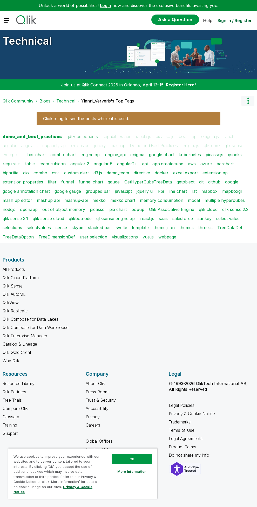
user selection (93, 236)
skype (77, 227)
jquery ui (145, 191)
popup (137, 209)
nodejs (9, 209)
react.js (147, 218)
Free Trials (12, 400)
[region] (82, 473)
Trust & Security (101, 400)
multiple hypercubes (225, 200)
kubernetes (190, 154)
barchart (225, 163)
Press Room (97, 391)
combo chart (63, 154)
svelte (121, 227)
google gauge (68, 191)
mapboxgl (232, 191)
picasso (97, 209)
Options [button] (247, 101)
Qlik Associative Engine (171, 209)
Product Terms (182, 446)
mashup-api (76, 200)
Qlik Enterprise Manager (25, 335)
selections (12, 227)
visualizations (125, 236)
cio (26, 172)
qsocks (235, 154)
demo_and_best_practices (32, 136)
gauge (114, 181)
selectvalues (39, 227)
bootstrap (188, 136)
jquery (100, 145)
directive (142, 172)
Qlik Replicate (15, 310)
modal (194, 200)
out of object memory (63, 209)
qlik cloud (208, 209)
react (228, 136)
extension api (215, 172)
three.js (205, 227)
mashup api (48, 200)
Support (10, 433)
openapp (29, 209)
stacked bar (99, 227)
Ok (132, 459)
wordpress (13, 154)
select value (228, 218)
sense (61, 227)
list (194, 191)
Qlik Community (18, 101)
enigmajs (190, 145)
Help (207, 20)
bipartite (10, 172)
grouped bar (98, 191)
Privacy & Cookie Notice (192, 413)
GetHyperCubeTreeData (148, 181)
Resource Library (19, 383)
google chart (161, 154)
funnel (67, 181)
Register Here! (181, 84)
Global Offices (99, 441)
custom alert (76, 172)
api (145, 163)
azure (206, 163)
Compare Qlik (15, 408)
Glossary (11, 416)
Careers (93, 425)
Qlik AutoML (14, 294)
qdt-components (82, 136)
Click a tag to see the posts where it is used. (86, 118)
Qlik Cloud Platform (21, 277)
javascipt (123, 191)
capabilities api (116, 136)
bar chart (36, 154)
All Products (14, 269)
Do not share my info (190, 455)
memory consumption (161, 200)
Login (105, 5)
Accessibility (97, 408)
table (30, 163)
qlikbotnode (80, 218)
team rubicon (52, 163)
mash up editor (17, 200)
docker (161, 172)
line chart (177, 191)
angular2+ (127, 163)
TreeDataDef (229, 227)
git (201, 181)
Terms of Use (181, 430)
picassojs (214, 154)
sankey (205, 218)
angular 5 (103, 163)
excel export (185, 172)
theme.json (164, 227)
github (214, 181)
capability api (54, 145)
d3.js (97, 172)
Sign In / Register (235, 20)
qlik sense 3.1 (15, 218)
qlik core (212, 145)
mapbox (209, 191)
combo (40, 172)
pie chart (118, 209)
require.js (12, 163)
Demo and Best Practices (154, 145)
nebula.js (142, 136)
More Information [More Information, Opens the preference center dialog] (131, 471)
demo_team (118, 172)
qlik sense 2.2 (235, 209)
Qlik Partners (14, 391)
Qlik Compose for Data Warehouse (36, 327)
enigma (137, 154)
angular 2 (79, 163)
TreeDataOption (18, 236)
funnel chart (91, 181)
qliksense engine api (116, 218)
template (140, 227)
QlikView (11, 302)
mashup (118, 145)
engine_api (115, 154)
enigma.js (210, 136)
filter (52, 181)
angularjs (29, 145)
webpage (167, 236)
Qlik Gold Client (17, 352)
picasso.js (165, 136)
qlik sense (234, 145)
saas (163, 218)
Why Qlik (11, 360)
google (231, 181)
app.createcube (167, 163)
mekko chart (122, 200)
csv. (55, 172)
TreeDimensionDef (56, 236)
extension (80, 145)
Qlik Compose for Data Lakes (30, 319)
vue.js (148, 236)
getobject (185, 181)
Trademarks (180, 421)
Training (10, 425)
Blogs (44, 101)
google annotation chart (26, 191)
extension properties (23, 181)
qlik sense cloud (48, 218)
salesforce (182, 218)
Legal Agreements (185, 438)
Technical (27, 40)
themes (186, 227)
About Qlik (95, 383)
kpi (161, 191)
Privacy (93, 416)
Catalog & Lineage (20, 344)
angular (9, 145)
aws (192, 163)
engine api (90, 154)
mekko (99, 200)
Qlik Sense (13, 286)
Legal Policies (181, 405)
